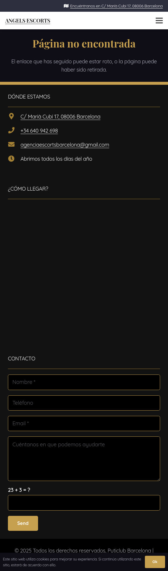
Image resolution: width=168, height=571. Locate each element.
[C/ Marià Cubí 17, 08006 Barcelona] (14, 117)
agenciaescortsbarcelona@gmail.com (64, 144)
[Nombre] (84, 382)
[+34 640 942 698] (14, 131)
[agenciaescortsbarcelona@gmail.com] (14, 145)
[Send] (23, 523)
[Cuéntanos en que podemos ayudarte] (84, 458)
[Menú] (159, 20)
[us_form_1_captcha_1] (84, 502)
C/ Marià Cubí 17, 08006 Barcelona (60, 116)
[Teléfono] (84, 403)
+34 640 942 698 (39, 130)
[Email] (84, 423)
